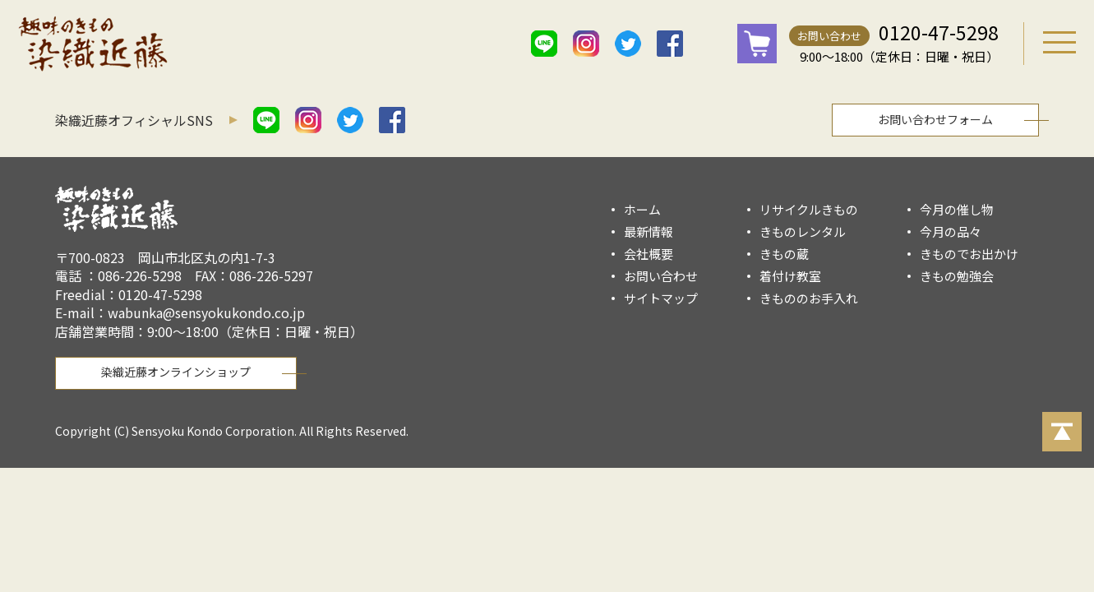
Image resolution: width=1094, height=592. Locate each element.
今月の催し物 (957, 209)
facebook (670, 43)
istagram (586, 43)
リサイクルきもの (808, 209)
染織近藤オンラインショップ (176, 371)
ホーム (642, 209)
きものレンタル (802, 231)
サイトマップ (661, 298)
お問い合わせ (829, 36)
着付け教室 (790, 275)
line (544, 43)
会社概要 (648, 253)
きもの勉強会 (957, 275)
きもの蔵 (784, 253)
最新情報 (648, 231)
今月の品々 (950, 231)
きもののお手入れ (808, 298)
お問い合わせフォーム (935, 119)
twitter (628, 43)
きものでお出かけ (969, 253)
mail (712, 43)
